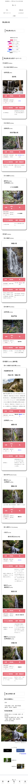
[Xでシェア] (8, 750)
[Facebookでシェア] (20, 750)
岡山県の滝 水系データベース (12, 58)
